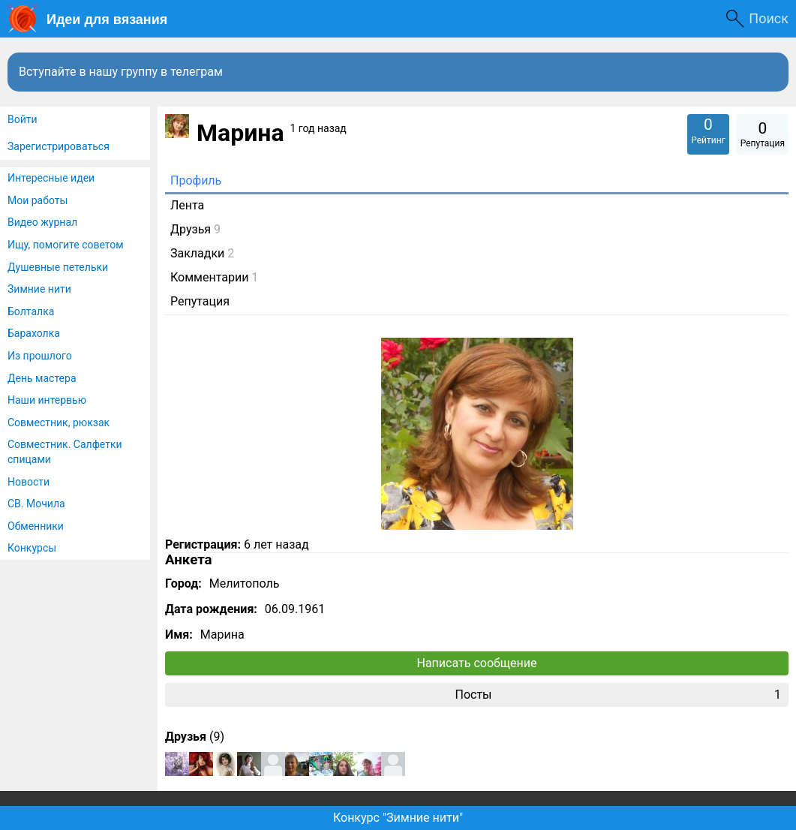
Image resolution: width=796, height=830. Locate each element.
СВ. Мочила (36, 504)
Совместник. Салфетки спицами (65, 451)
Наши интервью (47, 400)
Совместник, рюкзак (59, 423)
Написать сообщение (477, 663)
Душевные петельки (58, 267)
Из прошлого (40, 356)
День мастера (42, 378)
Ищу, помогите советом (66, 245)
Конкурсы (32, 548)
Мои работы (38, 200)
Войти (23, 119)
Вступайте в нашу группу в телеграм (121, 72)
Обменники (36, 526)
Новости (29, 482)
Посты (618, 695)
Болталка (31, 311)
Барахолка (34, 333)
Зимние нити (39, 289)
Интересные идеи (51, 178)
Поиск (768, 18)
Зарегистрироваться (59, 146)
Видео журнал (42, 222)
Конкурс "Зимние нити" (398, 817)
